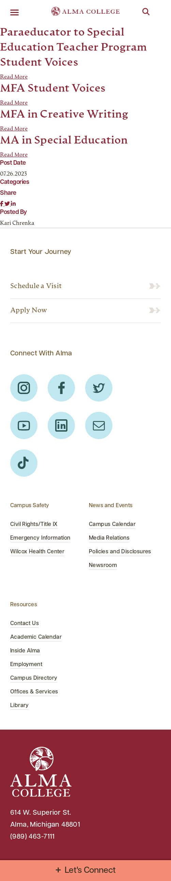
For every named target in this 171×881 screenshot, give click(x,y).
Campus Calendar (112, 524)
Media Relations (109, 538)
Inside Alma (25, 651)
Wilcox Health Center (37, 552)
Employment (26, 664)
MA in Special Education (64, 140)
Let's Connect (90, 870)
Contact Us (24, 623)
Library (19, 705)
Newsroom (103, 565)
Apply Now (28, 310)
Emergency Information (40, 538)
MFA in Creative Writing (64, 114)
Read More (14, 77)
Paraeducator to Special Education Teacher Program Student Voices (73, 47)
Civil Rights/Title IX (34, 524)
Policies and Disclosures (120, 552)
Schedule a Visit (36, 286)
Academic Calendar (36, 637)
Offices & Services (34, 692)
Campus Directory (34, 678)
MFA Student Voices (53, 88)
